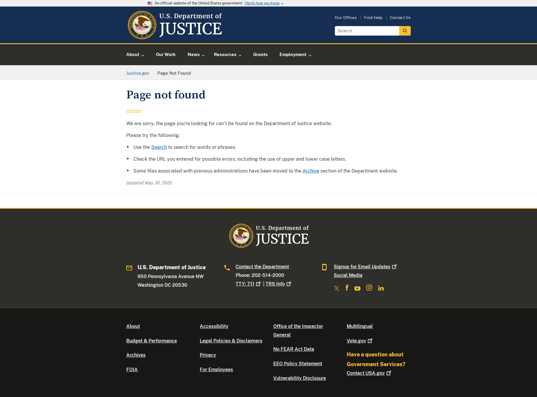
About (133, 326)
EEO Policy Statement (297, 363)
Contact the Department (262, 267)
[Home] (174, 36)
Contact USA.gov (369, 373)
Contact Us (400, 17)
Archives (136, 355)
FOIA (132, 369)
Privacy (208, 355)
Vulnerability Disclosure (299, 378)
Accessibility (214, 326)
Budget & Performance (151, 341)
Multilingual (360, 326)
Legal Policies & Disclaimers (231, 341)
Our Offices (346, 17)
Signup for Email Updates (366, 267)
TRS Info (279, 284)
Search (159, 147)
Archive (311, 171)
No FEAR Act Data (293, 349)
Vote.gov (360, 341)
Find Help (373, 17)
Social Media (348, 275)
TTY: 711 (249, 284)
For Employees (216, 369)
